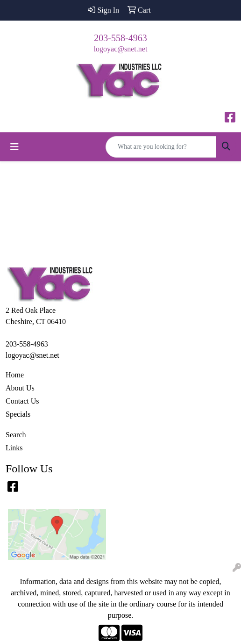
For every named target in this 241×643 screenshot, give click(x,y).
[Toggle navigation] (14, 146)
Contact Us (22, 401)
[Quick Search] (161, 147)
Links (14, 448)
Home (15, 375)
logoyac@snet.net (121, 49)
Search (16, 435)
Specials (18, 414)
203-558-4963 (120, 38)
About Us (20, 388)
